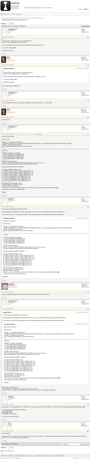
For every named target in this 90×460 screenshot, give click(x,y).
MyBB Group (19, 458)
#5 (88, 134)
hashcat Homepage (20, 455)
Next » (12, 23)
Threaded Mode (85, 26)
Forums (34, 7)
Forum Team (4, 455)
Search (81, 9)
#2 (88, 65)
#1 (88, 37)
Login (14, 14)
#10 (88, 431)
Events (49, 7)
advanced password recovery (14, 5)
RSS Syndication (60, 455)
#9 (88, 404)
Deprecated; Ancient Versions (16, 18)
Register (18, 14)
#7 (88, 292)
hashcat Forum (4, 18)
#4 (88, 117)
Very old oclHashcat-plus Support (33, 18)
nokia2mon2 (12, 29)
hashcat (27, 7)
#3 (88, 100)
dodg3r (10, 198)
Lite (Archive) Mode (38, 455)
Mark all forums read (50, 455)
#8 (88, 309)
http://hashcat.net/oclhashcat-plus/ (29, 388)
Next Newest (13, 444)
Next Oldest (6, 444)
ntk (9, 423)
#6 (88, 206)
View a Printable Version (8, 450)
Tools (44, 7)
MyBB (7, 458)
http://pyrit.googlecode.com (37, 162)
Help (87, 9)
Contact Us (11, 455)
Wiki (39, 7)
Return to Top (29, 455)
